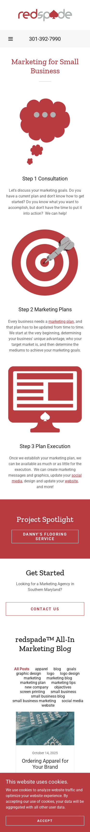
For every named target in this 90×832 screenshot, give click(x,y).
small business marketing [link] (34, 701)
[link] (45, 15)
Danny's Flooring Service (45, 536)
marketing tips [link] (63, 682)
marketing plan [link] (33, 682)
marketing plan (61, 321)
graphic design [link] (28, 673)
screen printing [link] (32, 691)
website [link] (48, 705)
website (71, 481)
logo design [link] (70, 673)
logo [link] (50, 673)
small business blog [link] (48, 696)
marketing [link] (32, 678)
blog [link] (57, 669)
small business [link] (63, 691)
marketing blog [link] (59, 678)
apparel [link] (41, 669)
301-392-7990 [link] (45, 39)
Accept (45, 820)
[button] (10, 39)
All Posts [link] (21, 669)
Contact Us (45, 609)
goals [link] (71, 669)
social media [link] (72, 701)
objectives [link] (62, 687)
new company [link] (36, 687)
